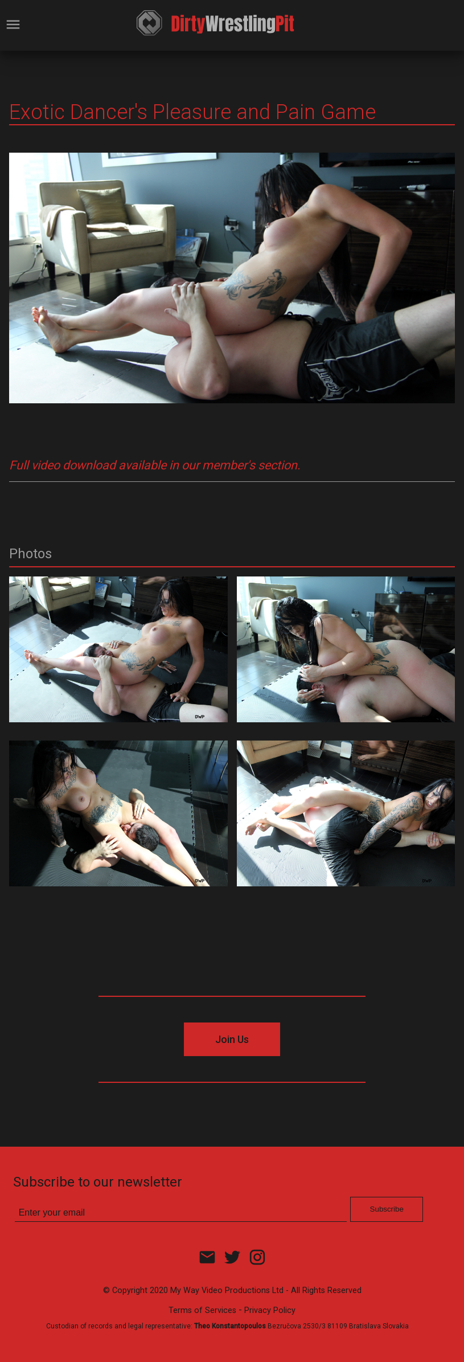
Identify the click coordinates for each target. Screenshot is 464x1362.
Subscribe (387, 1209)
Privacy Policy (269, 1310)
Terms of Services (202, 1310)
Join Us (232, 1039)
